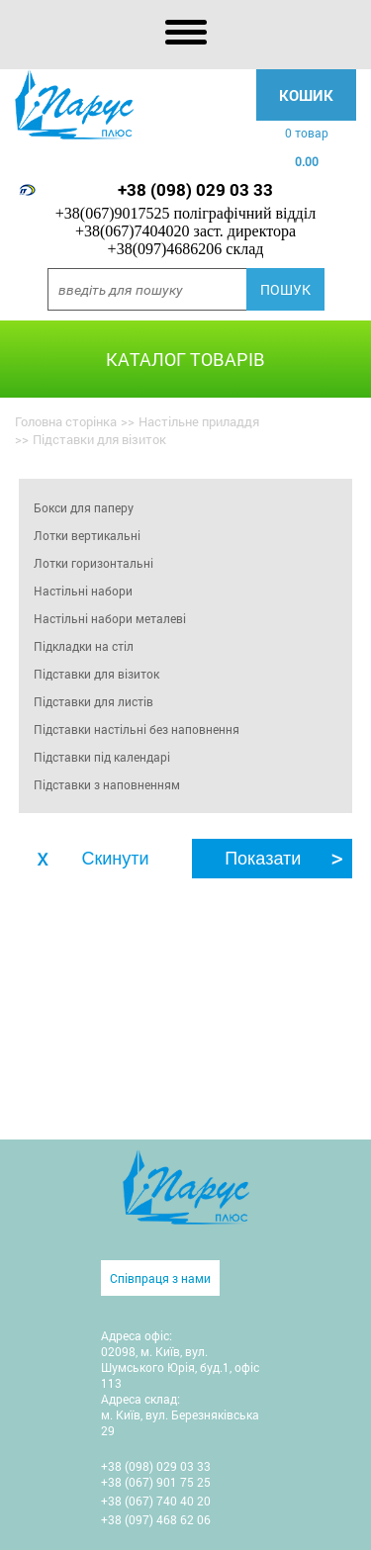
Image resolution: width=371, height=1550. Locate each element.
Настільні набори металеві (110, 618)
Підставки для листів (93, 701)
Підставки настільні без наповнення (136, 729)
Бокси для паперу (84, 507)
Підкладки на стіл (84, 646)
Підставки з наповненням (107, 784)
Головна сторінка (66, 421)
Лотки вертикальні (87, 535)
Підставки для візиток (96, 674)
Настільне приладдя (199, 421)
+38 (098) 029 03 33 (195, 189)
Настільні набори (83, 590)
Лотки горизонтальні (93, 563)
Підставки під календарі (102, 757)
